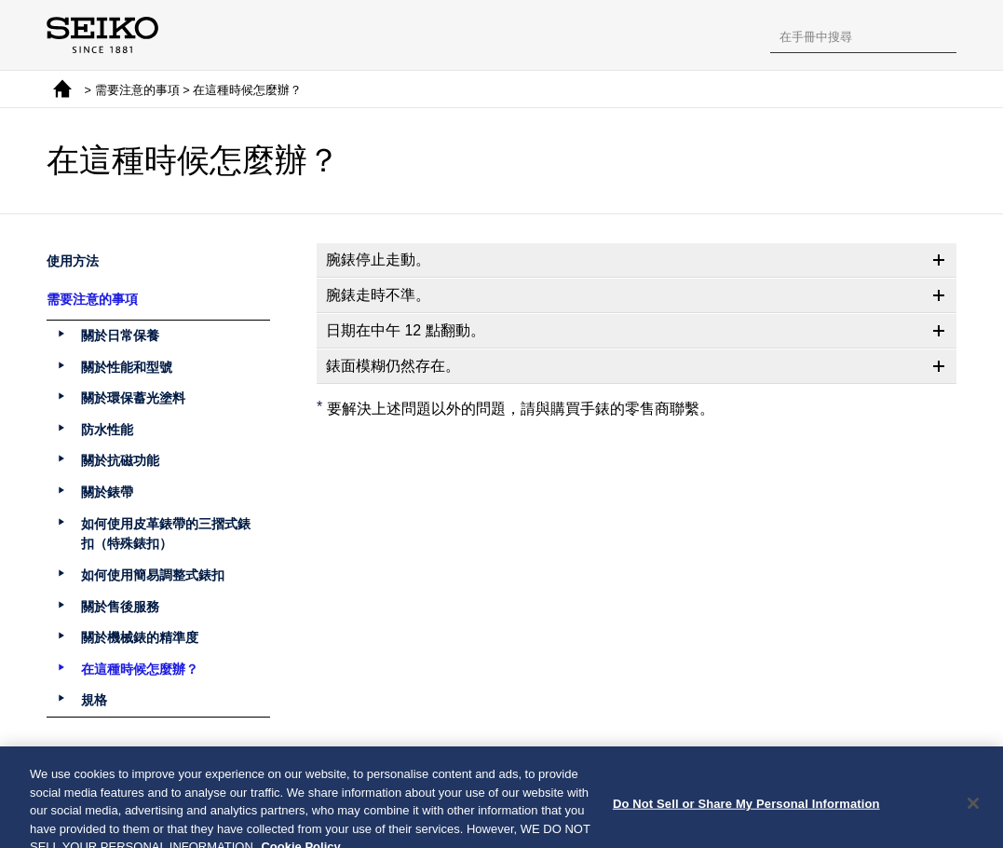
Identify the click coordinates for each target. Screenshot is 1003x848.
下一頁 (560, 770)
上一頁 (442, 770)
